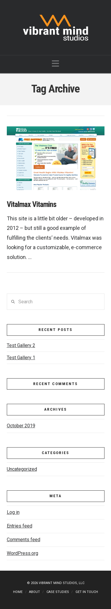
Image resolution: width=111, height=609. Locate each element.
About (34, 592)
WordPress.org (22, 553)
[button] (55, 63)
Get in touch (86, 592)
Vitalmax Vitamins (32, 204)
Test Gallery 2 (21, 345)
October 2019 (21, 426)
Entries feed (19, 526)
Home (17, 592)
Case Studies (57, 592)
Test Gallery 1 (21, 357)
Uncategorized (22, 469)
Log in (13, 512)
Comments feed (23, 539)
